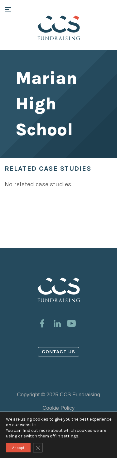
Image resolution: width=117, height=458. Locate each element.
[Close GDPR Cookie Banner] (37, 447)
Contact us (59, 352)
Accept (18, 448)
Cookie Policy (58, 408)
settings (69, 436)
